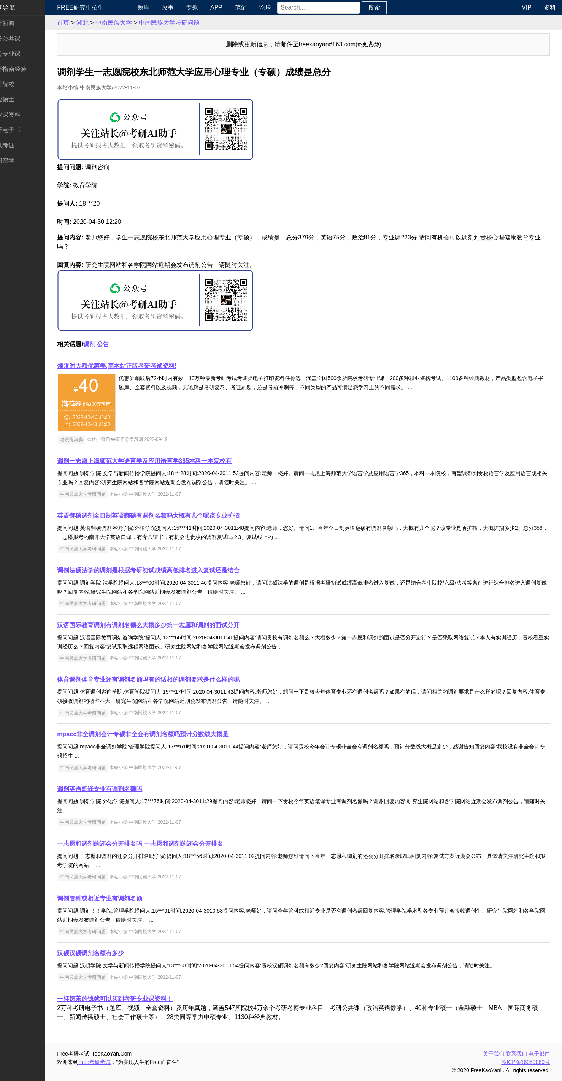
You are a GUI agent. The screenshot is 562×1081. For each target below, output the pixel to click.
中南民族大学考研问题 (185, 22)
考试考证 (18, 145)
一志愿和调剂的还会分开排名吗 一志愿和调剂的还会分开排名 (156, 843)
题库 (157, 7)
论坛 (278, 7)
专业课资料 (21, 114)
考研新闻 (18, 23)
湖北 (98, 22)
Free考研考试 (110, 1062)
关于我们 (493, 1054)
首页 (79, 22)
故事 (181, 7)
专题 (205, 7)
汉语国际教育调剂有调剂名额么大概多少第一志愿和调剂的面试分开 (164, 625)
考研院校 (18, 84)
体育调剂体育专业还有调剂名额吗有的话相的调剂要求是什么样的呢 (164, 679)
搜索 (387, 7)
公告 (119, 344)
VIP (527, 7)
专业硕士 (18, 99)
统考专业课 (21, 54)
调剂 (105, 344)
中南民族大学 (129, 22)
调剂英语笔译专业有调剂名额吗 (115, 789)
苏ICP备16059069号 (525, 1062)
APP (230, 7)
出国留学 (18, 160)
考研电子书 (21, 130)
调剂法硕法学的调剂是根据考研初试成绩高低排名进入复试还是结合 (164, 570)
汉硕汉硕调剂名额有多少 (106, 953)
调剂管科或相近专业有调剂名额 (115, 898)
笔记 (254, 7)
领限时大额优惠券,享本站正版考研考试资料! (132, 366)
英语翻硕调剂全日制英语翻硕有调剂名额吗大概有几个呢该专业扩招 (164, 515)
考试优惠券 (87, 439)
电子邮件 (539, 1054)
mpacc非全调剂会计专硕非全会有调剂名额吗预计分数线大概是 (158, 734)
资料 (550, 7)
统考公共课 (21, 38)
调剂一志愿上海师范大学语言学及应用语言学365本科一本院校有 (160, 461)
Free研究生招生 (96, 7)
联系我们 (516, 1054)
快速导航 (18, 7)
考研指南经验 (24, 69)
